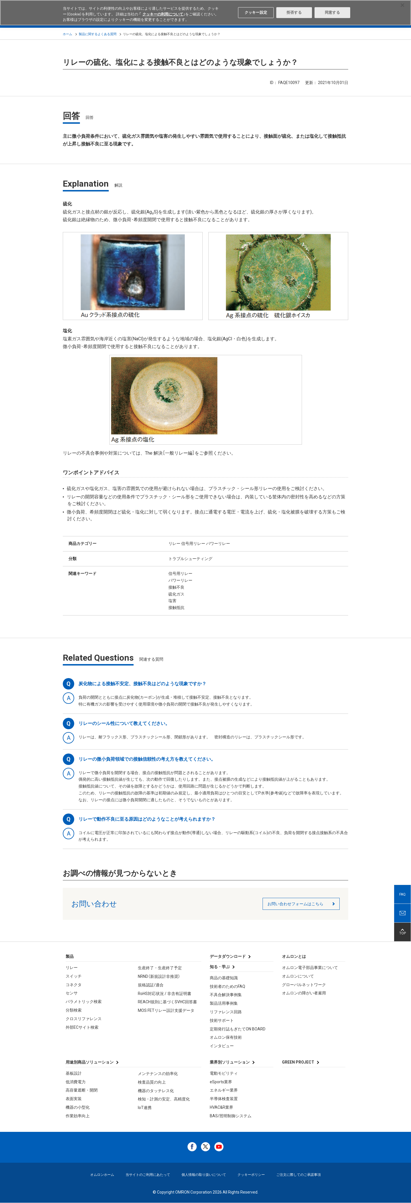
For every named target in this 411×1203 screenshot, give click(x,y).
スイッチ (74, 976)
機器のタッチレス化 (156, 1090)
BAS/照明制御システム (230, 1116)
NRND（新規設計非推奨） (159, 976)
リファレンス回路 (226, 1012)
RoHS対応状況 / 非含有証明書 (164, 993)
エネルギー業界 (224, 1090)
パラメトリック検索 (84, 1001)
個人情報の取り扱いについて (204, 1175)
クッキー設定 (256, 12)
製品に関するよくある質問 (97, 34)
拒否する (294, 12)
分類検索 (74, 1010)
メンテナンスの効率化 (158, 1073)
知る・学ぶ (220, 966)
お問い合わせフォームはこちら (295, 904)
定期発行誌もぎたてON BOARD (237, 1029)
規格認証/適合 (151, 985)
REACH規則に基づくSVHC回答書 (167, 1002)
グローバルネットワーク (304, 984)
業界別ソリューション (230, 1062)
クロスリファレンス (84, 1018)
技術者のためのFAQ (227, 986)
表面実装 (74, 1098)
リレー (72, 967)
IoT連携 (145, 1107)
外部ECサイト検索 (82, 1027)
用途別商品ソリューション (90, 1062)
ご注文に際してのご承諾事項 (298, 1175)
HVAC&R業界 (221, 1107)
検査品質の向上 (152, 1082)
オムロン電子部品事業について (310, 967)
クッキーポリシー (251, 1175)
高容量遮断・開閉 (82, 1090)
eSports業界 (221, 1082)
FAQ (402, 894)
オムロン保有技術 (226, 1037)
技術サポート (222, 1020)
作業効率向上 (78, 1116)
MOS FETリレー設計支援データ (166, 1010)
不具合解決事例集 (226, 994)
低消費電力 (76, 1082)
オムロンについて (298, 976)
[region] (205, 12)
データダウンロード (228, 956)
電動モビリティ (224, 1073)
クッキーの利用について (162, 14)
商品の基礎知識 (224, 978)
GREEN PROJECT (298, 1062)
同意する (332, 12)
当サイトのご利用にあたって (148, 1175)
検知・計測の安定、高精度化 (164, 1099)
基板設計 (74, 1073)
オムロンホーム (102, 1175)
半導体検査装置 (224, 1098)
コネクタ (74, 984)
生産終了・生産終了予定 (160, 968)
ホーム (67, 34)
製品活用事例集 (224, 1003)
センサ (72, 993)
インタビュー (222, 1046)
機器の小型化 (78, 1107)
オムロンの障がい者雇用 (304, 993)
